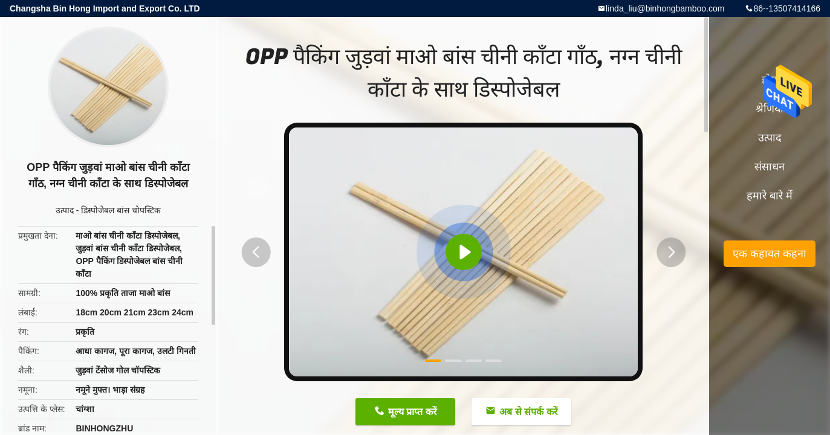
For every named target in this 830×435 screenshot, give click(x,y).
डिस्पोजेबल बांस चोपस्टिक (121, 210)
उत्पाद (65, 210)
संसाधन (769, 167)
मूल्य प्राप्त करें (412, 412)
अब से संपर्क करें (528, 412)
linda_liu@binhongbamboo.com (665, 8)
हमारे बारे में (770, 196)
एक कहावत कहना (769, 254)
